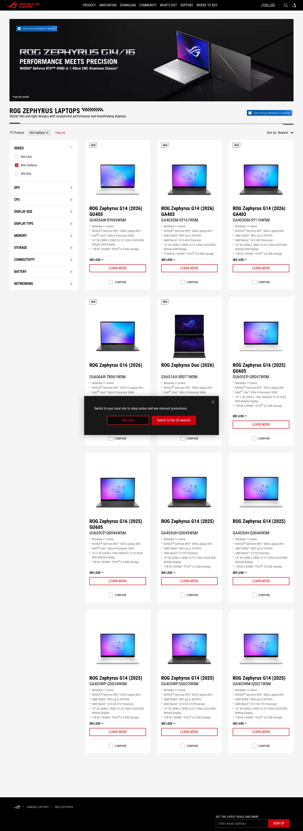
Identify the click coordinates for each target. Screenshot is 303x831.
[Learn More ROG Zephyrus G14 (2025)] (189, 581)
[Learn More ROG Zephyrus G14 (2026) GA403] (189, 268)
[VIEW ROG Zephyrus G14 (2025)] (189, 493)
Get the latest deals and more (237, 816)
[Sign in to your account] (294, 5)
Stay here (128, 420)
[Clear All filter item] (60, 132)
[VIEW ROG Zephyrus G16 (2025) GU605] (261, 336)
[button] (81, 5)
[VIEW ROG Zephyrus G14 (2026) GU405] (118, 179)
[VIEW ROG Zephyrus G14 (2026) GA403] (189, 179)
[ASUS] (267, 5)
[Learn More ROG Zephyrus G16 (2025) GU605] (261, 424)
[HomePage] (17, 807)
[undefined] (151, 60)
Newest (283, 133)
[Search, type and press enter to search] (285, 5)
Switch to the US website (174, 420)
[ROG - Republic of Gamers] (23, 5)
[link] (41, 28)
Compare (120, 282)
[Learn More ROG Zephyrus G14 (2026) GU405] (117, 268)
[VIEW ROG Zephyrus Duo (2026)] (189, 336)
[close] (212, 402)
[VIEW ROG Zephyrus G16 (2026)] (118, 336)
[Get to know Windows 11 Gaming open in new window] (270, 112)
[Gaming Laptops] (38, 807)
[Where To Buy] (214, 5)
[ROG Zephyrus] (64, 807)
